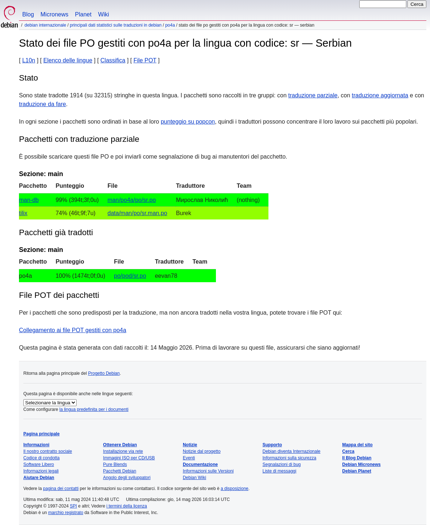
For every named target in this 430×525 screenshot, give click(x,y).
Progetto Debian (104, 373)
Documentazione (200, 464)
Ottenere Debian (120, 444)
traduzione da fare (42, 104)
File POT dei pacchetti (59, 295)
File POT (144, 60)
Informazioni (36, 444)
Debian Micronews (361, 464)
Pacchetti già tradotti (56, 232)
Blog (28, 14)
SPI (73, 506)
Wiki (103, 14)
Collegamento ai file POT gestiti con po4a (72, 330)
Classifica (112, 60)
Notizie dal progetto (201, 451)
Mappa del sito (357, 444)
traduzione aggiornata (380, 95)
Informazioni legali (41, 471)
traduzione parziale (312, 95)
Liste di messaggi (280, 471)
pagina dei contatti (60, 488)
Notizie (190, 444)
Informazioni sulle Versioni (208, 471)
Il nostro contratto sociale (47, 451)
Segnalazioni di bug (282, 464)
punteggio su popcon (188, 121)
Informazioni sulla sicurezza (289, 457)
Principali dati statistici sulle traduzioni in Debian (115, 25)
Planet (83, 14)
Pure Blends (115, 464)
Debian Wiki (194, 477)
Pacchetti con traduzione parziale (79, 139)
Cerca (348, 451)
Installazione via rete (123, 451)
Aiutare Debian (38, 477)
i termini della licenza (126, 506)
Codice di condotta (41, 457)
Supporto (272, 444)
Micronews (54, 14)
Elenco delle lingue (67, 60)
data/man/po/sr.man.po (137, 213)
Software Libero (38, 464)
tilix (23, 213)
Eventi (189, 457)
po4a (170, 25)
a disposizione (234, 488)
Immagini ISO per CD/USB (129, 457)
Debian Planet (356, 471)
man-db (29, 200)
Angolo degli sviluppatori (127, 477)
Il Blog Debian (356, 457)
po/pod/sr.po (130, 276)
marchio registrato (65, 512)
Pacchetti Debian (119, 471)
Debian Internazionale (45, 25)
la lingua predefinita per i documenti (93, 409)
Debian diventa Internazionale (292, 451)
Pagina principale (41, 433)
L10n (28, 60)
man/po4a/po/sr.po (132, 200)
